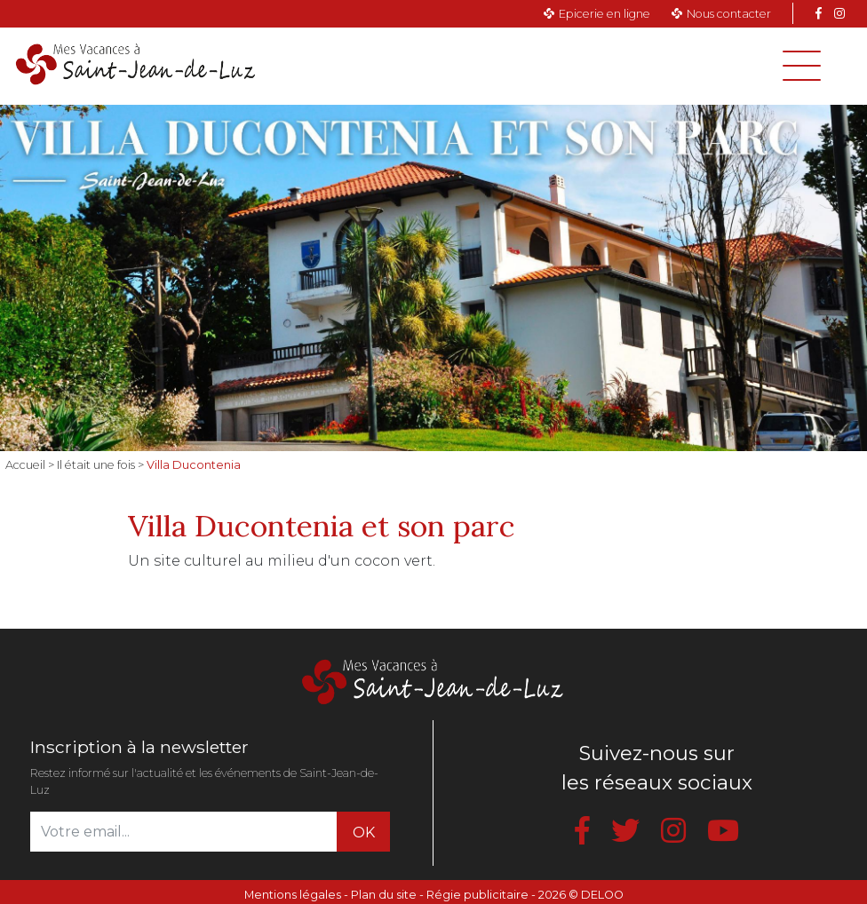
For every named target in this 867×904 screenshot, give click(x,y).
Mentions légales (292, 894)
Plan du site (384, 894)
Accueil (25, 465)
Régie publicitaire (477, 894)
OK (364, 832)
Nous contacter (729, 13)
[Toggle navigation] (801, 65)
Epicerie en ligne (604, 13)
